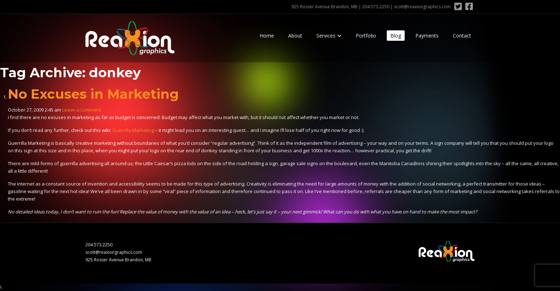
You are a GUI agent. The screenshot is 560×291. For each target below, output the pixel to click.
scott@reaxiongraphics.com (422, 7)
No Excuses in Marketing (93, 94)
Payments (427, 35)
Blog (395, 35)
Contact (462, 35)
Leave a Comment (81, 110)
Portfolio (366, 35)
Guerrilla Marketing (133, 130)
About (295, 35)
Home (267, 35)
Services (325, 35)
